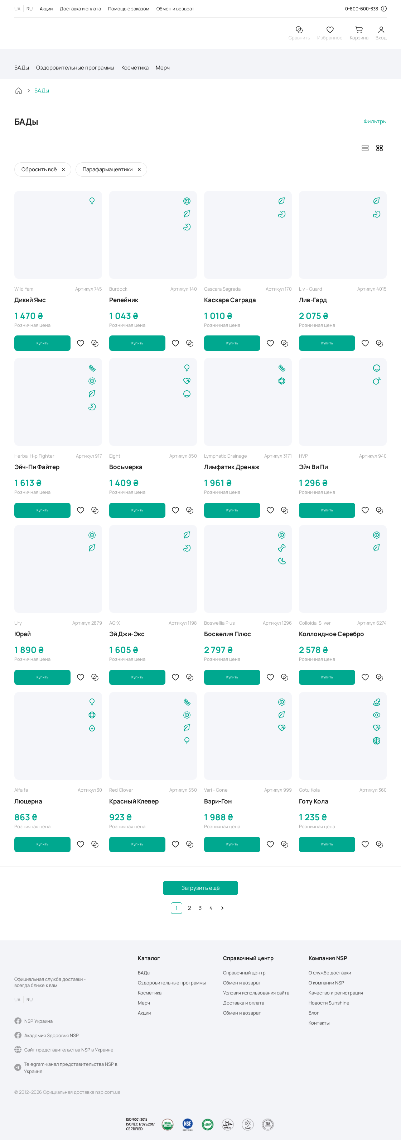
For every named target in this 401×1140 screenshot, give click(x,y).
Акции (46, 8)
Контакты (319, 1023)
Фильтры (375, 124)
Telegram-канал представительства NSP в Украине (65, 1067)
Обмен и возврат (175, 8)
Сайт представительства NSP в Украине (63, 1049)
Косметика (135, 70)
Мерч (163, 70)
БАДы (21, 70)
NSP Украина (33, 1021)
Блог (314, 1013)
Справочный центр (244, 973)
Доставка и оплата (80, 8)
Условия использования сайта (256, 993)
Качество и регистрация (336, 993)
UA (17, 8)
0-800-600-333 (361, 8)
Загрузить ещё (201, 892)
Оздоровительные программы (75, 70)
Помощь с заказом (128, 8)
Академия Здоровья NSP (46, 1035)
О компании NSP (326, 983)
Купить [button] (43, 346)
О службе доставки (330, 973)
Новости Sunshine (329, 1003)
